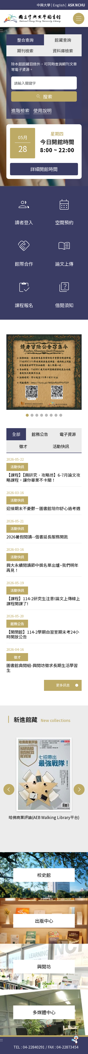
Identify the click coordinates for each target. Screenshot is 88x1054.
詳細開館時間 (44, 169)
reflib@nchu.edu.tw (52, 1037)
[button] (27, 415)
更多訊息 (67, 685)
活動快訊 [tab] (61, 446)
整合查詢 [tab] (25, 40)
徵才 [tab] (23, 446)
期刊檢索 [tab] (25, 51)
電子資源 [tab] (68, 434)
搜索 (44, 96)
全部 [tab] (16, 434)
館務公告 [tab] (40, 434)
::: (1, 12)
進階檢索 (20, 110)
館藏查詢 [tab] (63, 40)
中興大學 (43, 5)
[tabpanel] (44, 564)
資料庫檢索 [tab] (63, 51)
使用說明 (42, 110)
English (59, 5)
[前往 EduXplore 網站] (75, 1040)
